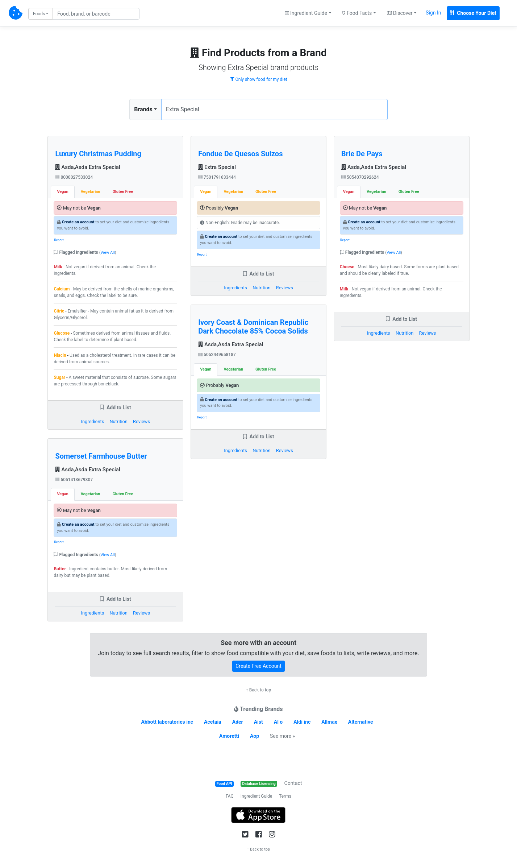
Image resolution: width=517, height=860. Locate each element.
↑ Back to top (258, 689)
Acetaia (212, 722)
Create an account (78, 222)
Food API (224, 783)
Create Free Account (258, 666)
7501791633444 (217, 177)
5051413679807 (74, 479)
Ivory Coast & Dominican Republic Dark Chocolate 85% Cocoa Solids (253, 326)
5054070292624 (360, 177)
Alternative (360, 722)
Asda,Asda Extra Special (87, 167)
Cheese (347, 266)
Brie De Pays (362, 153)
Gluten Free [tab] (122, 191)
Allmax (329, 722)
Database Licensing (259, 783)
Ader (237, 722)
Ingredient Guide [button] (306, 13)
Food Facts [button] (357, 13)
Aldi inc (301, 722)
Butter (60, 568)
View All (108, 252)
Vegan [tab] (62, 191)
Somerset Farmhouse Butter (101, 456)
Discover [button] (400, 13)
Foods (39, 13)
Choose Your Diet (473, 13)
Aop (254, 736)
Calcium (62, 289)
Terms (285, 796)
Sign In (433, 13)
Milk (58, 266)
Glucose (62, 333)
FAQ (230, 796)
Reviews (141, 421)
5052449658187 (217, 354)
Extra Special (217, 167)
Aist (258, 722)
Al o (278, 722)
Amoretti (229, 736)
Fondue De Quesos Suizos (240, 153)
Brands (143, 109)
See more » (282, 736)
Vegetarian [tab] (90, 191)
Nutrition (118, 421)
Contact (293, 783)
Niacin (60, 355)
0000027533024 (74, 177)
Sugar (59, 377)
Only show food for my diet (258, 79)
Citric (59, 311)
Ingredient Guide (256, 796)
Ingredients (92, 421)
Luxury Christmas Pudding (98, 153)
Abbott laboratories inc (167, 722)
